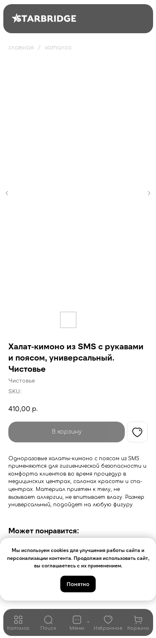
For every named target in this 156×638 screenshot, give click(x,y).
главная (21, 47)
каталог (58, 47)
